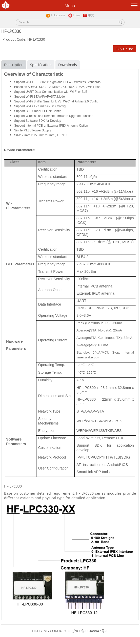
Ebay (74, 15)
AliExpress (55, 15)
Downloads (67, 64)
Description (14, 64)
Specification (41, 64)
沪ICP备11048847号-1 (90, 630)
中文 (88, 15)
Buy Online (124, 49)
